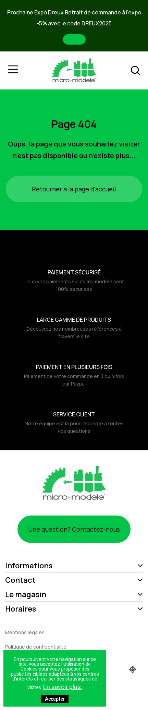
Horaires (20, 609)
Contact (20, 580)
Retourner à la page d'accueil (74, 189)
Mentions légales (25, 632)
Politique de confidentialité (35, 646)
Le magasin (25, 594)
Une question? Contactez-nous (74, 529)
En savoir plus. (62, 686)
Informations (28, 565)
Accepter (55, 699)
